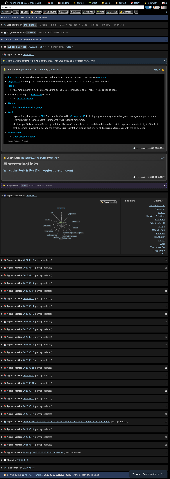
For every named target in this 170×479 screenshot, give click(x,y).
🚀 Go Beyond (50, 12)
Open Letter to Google (24, 136)
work (162, 243)
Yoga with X (14, 81)
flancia (161, 212)
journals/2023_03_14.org (34, 157)
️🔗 (160, 69)
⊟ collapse (75, 12)
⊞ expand (63, 12)
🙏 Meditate (112, 12)
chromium (160, 209)
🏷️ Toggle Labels (108, 202)
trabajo (161, 240)
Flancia (11, 103)
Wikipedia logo (35, 46)
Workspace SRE (77, 116)
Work (10, 112)
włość (68, 46)
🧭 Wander (36, 12)
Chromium (13, 77)
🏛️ (22, 474)
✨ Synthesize (126, 12)
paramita (101, 77)
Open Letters (14, 132)
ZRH (42, 116)
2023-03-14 (22, 460)
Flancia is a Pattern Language (27, 107)
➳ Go (15, 12)
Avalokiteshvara (25, 98)
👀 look (24, 12)
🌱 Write (100, 12)
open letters (158, 229)
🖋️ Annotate (88, 12)
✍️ (163, 69)
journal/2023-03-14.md (33, 69)
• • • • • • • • (64, 25)
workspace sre (157, 247)
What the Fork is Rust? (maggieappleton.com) (38, 170)
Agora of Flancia (33, 474)
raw (156, 69)
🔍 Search (6, 12)
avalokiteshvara (157, 205)
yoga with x (159, 250)
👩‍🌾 (4, 69)
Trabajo (12, 85)
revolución (36, 94)
